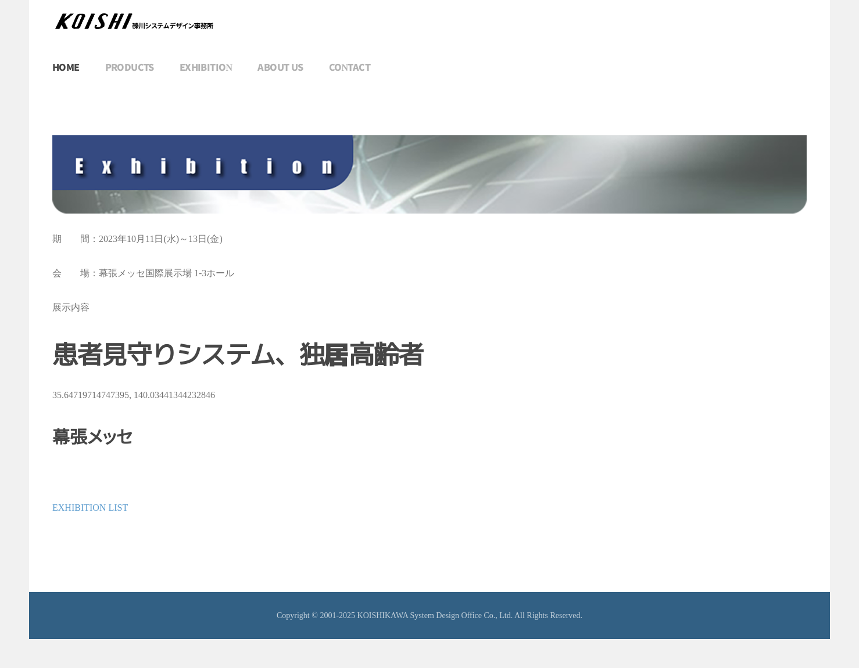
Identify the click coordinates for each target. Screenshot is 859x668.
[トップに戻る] (133, 21)
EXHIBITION (206, 68)
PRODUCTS (129, 68)
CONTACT (349, 68)
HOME (66, 68)
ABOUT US (280, 68)
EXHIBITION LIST (90, 507)
